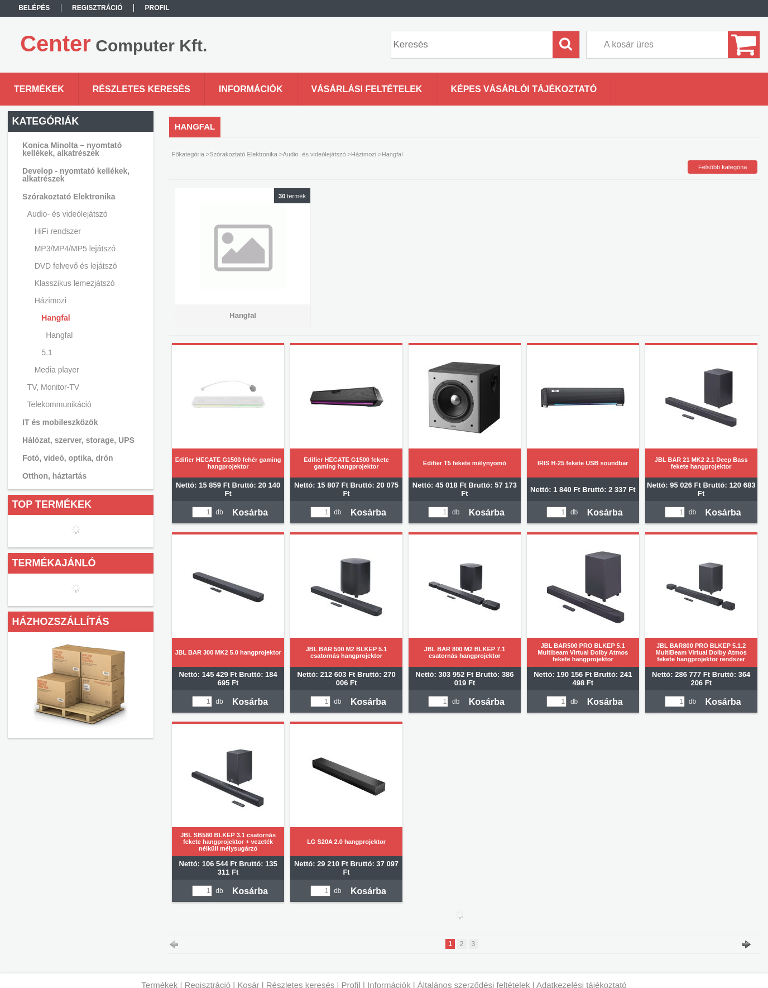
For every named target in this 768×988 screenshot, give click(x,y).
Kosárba (250, 512)
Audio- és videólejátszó (313, 154)
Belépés (34, 8)
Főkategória (188, 154)
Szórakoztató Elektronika (243, 154)
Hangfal (59, 335)
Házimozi (363, 154)
